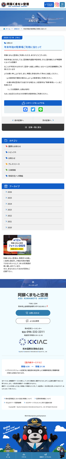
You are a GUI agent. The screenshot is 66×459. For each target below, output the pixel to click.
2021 (9, 221)
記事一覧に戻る (33, 127)
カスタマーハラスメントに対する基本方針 (38, 403)
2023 (9, 209)
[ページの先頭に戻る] (33, 283)
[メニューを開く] (62, 4)
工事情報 (11, 170)
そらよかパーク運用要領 (12, 403)
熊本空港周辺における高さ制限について (18, 398)
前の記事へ (18, 120)
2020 (9, 227)
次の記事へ (48, 120)
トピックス (11, 152)
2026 (9, 192)
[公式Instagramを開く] (57, 5)
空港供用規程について (43, 398)
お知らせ (10, 158)
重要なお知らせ (13, 146)
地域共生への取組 (14, 175)
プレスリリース (13, 164)
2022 (9, 215)
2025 (9, 197)
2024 (9, 203)
